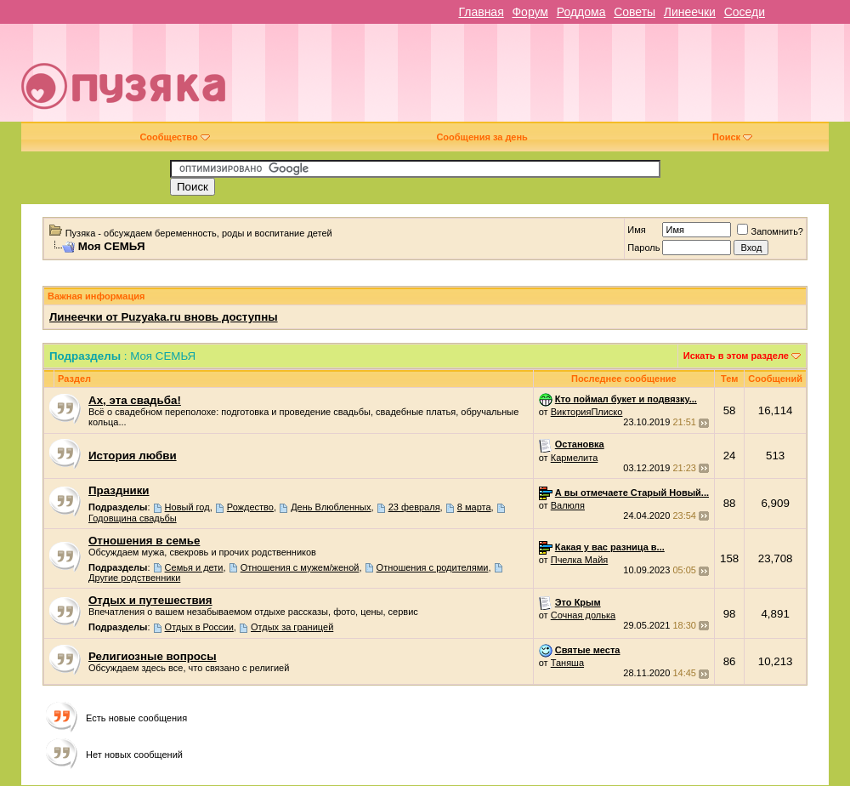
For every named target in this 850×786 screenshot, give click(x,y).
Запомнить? (770, 231)
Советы (634, 12)
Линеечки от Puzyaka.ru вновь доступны (163, 316)
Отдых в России (199, 627)
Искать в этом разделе (736, 355)
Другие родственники (134, 577)
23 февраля (414, 507)
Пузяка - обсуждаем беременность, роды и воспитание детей (198, 233)
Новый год (187, 507)
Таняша (567, 663)
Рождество (250, 507)
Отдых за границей (292, 627)
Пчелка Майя (580, 560)
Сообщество (174, 137)
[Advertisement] (556, 79)
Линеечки (690, 12)
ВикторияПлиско (587, 412)
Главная (480, 12)
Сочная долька (583, 615)
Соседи (744, 12)
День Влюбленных (331, 507)
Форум (530, 12)
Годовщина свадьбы (132, 518)
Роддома (581, 12)
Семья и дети (194, 567)
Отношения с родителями (433, 567)
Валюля (568, 505)
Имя (636, 230)
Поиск (732, 137)
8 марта (474, 507)
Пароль (643, 247)
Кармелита (574, 458)
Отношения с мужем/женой (300, 567)
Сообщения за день (481, 137)
